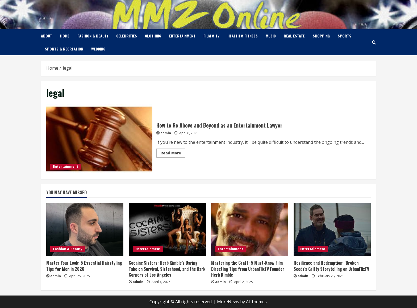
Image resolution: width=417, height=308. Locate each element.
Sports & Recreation (64, 49)
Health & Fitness (242, 36)
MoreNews (228, 302)
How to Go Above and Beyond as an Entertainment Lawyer (99, 139)
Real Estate (294, 36)
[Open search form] (374, 42)
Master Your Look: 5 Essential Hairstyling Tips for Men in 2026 (84, 266)
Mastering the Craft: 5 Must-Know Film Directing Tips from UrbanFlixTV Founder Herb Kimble (247, 269)
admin (165, 133)
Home (64, 36)
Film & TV (211, 36)
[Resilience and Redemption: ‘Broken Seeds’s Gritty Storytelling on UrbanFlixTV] (332, 229)
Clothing (153, 36)
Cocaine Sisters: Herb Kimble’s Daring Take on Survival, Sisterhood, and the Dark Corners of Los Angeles (167, 269)
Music (271, 36)
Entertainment (182, 36)
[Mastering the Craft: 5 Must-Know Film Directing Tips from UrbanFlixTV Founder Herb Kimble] (249, 229)
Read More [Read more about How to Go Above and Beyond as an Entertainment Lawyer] (173, 154)
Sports (344, 36)
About (46, 36)
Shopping (321, 36)
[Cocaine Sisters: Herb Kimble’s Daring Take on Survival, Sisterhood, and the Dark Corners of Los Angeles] (167, 229)
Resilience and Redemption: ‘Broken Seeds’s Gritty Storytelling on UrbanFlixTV (331, 266)
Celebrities (126, 36)
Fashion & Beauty (92, 36)
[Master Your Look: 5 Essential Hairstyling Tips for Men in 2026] (84, 229)
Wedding (98, 49)
